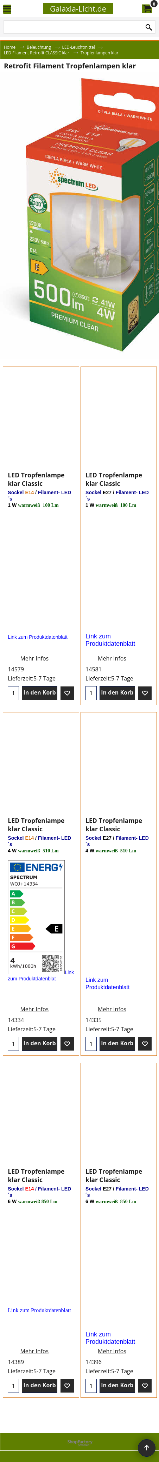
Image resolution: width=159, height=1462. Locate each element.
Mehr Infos (34, 665)
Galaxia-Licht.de (78, 9)
